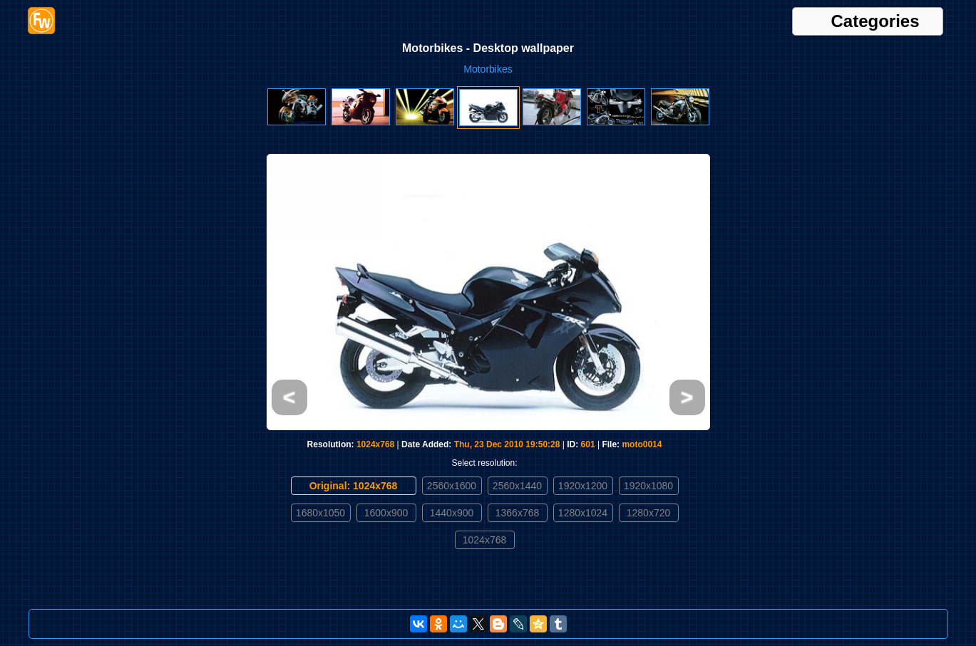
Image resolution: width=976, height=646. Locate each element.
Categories (875, 21)
